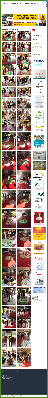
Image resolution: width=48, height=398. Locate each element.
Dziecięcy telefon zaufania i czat (37, 54)
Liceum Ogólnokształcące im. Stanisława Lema (19, 3)
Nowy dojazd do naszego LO (36, 49)
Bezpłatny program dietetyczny (37, 41)
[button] (47, 5)
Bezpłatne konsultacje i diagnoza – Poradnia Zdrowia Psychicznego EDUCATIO (37, 51)
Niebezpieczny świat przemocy (37, 43)
